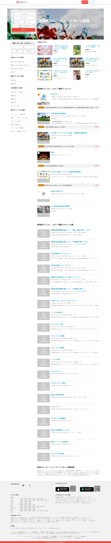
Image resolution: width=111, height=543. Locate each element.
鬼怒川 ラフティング (61, 520)
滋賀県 (21, 506)
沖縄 (12, 512)
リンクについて (27, 536)
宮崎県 (42, 510)
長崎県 (29, 510)
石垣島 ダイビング (77, 517)
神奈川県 (47, 500)
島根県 (25, 507)
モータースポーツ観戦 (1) (17, 128)
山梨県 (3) (13, 80)
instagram (23, 485)
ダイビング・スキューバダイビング (77, 498)
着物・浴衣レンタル (60, 502)
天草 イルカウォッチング (16, 520)
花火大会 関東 (54, 522)
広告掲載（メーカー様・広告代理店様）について (64, 536)
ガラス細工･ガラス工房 (70, 497)
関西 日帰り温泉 (24, 519)
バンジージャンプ (76, 502)
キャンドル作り (59, 501)
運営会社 (78, 538)
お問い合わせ (44, 536)
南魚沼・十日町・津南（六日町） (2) (20, 65)
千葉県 (38, 500)
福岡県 (21, 510)
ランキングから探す (15, 528)
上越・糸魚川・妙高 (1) (17, 68)
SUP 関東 (48, 522)
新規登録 (84, 2)
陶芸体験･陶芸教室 (60, 497)
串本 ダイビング (51, 520)
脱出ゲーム (68, 502)
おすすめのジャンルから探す (63, 495)
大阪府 (29, 506)
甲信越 (12, 501)
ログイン (91, 2)
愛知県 (29, 504)
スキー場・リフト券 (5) (17, 92)
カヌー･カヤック (87, 497)
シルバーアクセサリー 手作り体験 (71, 501)
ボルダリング (84, 501)
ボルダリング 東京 (54, 517)
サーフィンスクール (92, 500)
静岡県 (21, 504)
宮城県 (29, 498)
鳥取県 (21, 507)
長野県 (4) (13, 83)
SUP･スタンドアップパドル (62, 498)
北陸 (12, 503)
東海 (12, 504)
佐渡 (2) (13, 72)
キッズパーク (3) (15, 106)
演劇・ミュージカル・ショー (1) (19, 117)
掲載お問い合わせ (32, 528)
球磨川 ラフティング (71, 520)
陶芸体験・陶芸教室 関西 (43, 517)
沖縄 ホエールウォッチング (29, 520)
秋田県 (33, 498)
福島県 (42, 498)
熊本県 (33, 510)
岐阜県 (25, 504)
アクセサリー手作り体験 (61, 500)
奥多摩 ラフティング (41, 520)
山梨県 (21, 501)
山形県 (38, 498)
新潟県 (29, 501)
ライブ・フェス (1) (16, 121)
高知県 (33, 509)
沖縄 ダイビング (24, 517)
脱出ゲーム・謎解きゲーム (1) (18, 131)
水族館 (83, 502)
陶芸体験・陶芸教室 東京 (65, 517)
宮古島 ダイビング (40, 522)
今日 (23, 47)
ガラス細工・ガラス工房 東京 (28, 522)
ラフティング (91, 501)
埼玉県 (33, 500)
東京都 (42, 500)
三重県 (33, 504)
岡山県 (29, 507)
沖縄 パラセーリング (86, 519)
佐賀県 (25, 510)
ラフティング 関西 (82, 520)
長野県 (25, 501)
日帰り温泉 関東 (32, 517)
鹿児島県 (47, 510)
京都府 (25, 506)
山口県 (38, 507)
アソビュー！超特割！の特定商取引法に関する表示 (44, 538)
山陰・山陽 (13, 507)
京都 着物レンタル (15, 517)
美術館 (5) (13, 95)
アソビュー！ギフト (42, 528)
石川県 (25, 503)
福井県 (29, 503)
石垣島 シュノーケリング (34, 519)
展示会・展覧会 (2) (16, 124)
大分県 (38, 510)
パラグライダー (71, 500)
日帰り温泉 (79, 497)
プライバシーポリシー (66, 538)
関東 (12, 500)
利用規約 (83, 536)
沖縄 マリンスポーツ (15, 522)
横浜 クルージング (76, 519)
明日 (17, 51)
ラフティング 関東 (46, 519)
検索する (23, 30)
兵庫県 (33, 506)
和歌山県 (43, 506)
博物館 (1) (13, 99)
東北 (12, 498)
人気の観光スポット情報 (53, 528)
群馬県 (25, 500)
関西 (12, 506)
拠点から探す (24, 528)
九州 (12, 510)
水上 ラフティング (66, 519)
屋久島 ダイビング (15, 519)
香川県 (25, 509)
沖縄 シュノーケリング (87, 517)
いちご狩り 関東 (91, 520)
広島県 (33, 507)
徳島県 (21, 509)
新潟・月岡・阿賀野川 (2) (17, 61)
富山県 (21, 503)
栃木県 (21, 500)
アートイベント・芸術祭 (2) (18, 114)
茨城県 (29, 500)
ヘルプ (36, 536)
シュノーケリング (91, 498)
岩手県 (25, 498)
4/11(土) (29, 51)
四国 (12, 509)
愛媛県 (29, 509)
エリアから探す (15, 495)
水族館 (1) (13, 102)
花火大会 (88, 502)
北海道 (12, 497)
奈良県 (38, 506)
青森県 (21, 498)
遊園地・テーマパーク (81, 500)
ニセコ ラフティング (56, 519)
